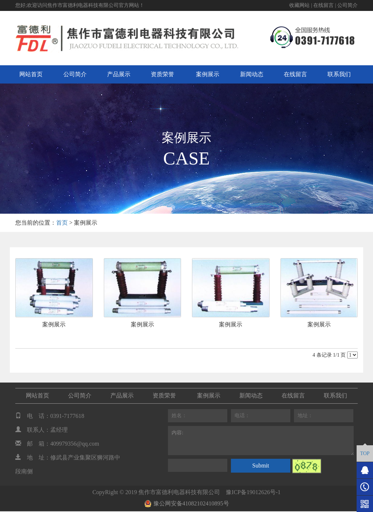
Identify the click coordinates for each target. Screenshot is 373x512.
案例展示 (207, 74)
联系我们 (339, 74)
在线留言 (323, 5)
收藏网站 (299, 5)
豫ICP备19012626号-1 (253, 492)
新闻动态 (251, 74)
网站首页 (31, 74)
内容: (261, 440)
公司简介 (347, 5)
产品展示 (118, 74)
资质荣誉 (162, 74)
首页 (62, 223)
